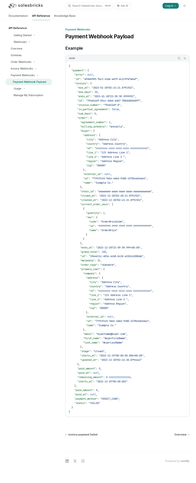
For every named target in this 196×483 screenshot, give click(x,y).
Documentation (18, 17)
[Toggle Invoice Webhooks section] (29, 68)
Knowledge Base (65, 17)
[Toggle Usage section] (29, 88)
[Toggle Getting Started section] (29, 35)
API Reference (41, 17)
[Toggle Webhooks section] (29, 42)
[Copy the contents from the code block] (179, 58)
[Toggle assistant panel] (123, 6)
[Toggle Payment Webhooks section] (29, 75)
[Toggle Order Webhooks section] (29, 62)
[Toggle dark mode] (184, 6)
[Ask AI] (185, 58)
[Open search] (89, 6)
